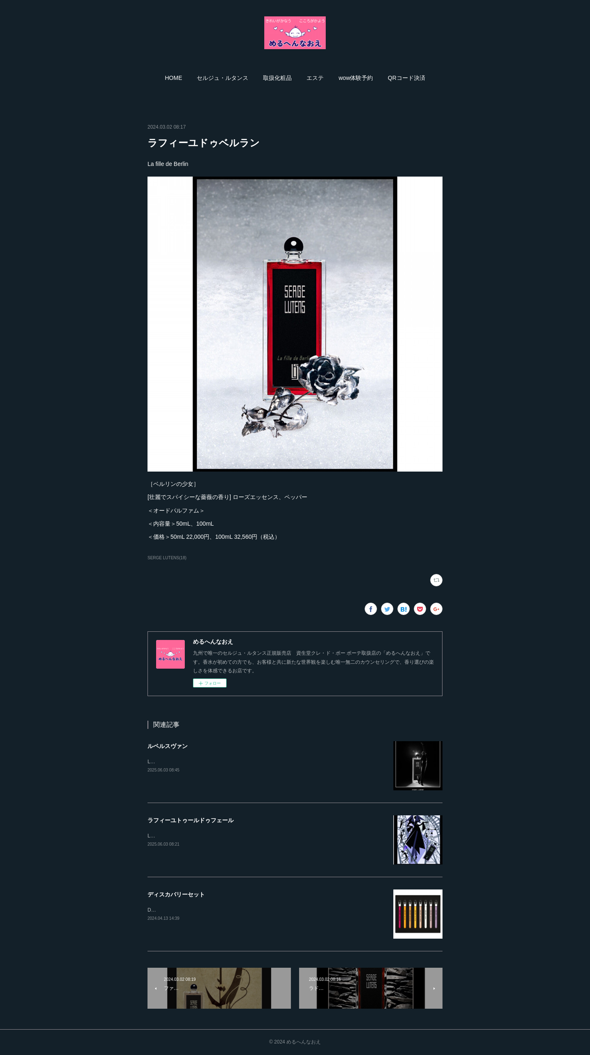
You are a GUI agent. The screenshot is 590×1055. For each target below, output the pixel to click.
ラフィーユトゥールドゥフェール (191, 820)
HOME (173, 78)
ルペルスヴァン (168, 746)
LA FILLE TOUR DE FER (175, 836)
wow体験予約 (355, 78)
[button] (173, 78)
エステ (315, 78)
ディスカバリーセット (176, 894)
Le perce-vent (162, 762)
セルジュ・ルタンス (222, 78)
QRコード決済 (406, 78)
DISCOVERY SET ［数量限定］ (183, 910)
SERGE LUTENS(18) (167, 558)
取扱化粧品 (277, 78)
